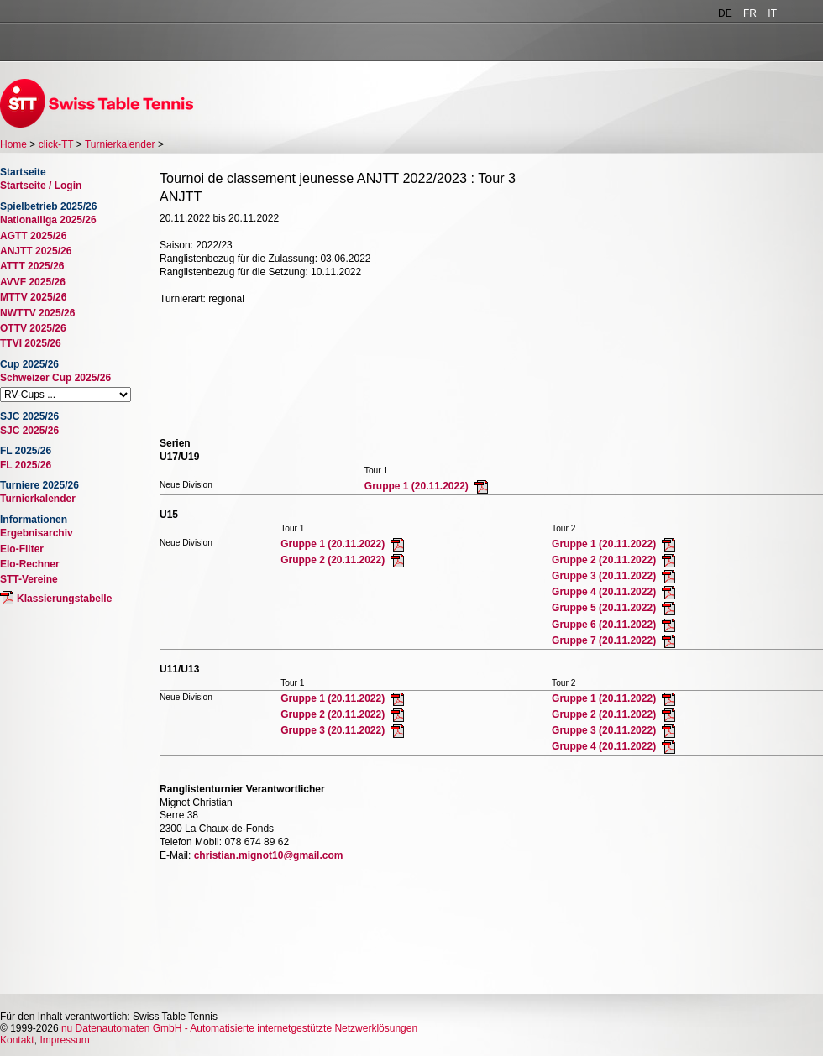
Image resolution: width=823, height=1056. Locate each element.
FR (750, 13)
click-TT (56, 144)
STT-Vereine (29, 579)
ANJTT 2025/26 (35, 251)
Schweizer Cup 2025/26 (55, 378)
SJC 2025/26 (29, 431)
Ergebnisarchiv (36, 533)
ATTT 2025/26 (32, 266)
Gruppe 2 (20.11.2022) (333, 560)
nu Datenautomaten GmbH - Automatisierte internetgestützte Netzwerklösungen (239, 1028)
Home (13, 144)
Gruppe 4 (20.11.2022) (605, 592)
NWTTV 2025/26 (37, 313)
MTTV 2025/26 (33, 297)
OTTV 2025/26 (33, 328)
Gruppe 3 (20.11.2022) (605, 576)
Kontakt (17, 1040)
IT (772, 13)
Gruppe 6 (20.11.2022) (605, 624)
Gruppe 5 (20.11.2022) (605, 608)
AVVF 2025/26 (33, 282)
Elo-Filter (22, 549)
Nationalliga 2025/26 (48, 220)
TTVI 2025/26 (30, 343)
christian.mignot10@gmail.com (268, 855)
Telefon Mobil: (191, 842)
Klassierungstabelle (64, 598)
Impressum (64, 1040)
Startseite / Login (40, 185)
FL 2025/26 (25, 465)
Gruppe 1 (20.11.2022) (417, 486)
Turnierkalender (120, 144)
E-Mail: (175, 855)
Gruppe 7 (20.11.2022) (605, 640)
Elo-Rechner (30, 564)
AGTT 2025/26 (33, 236)
